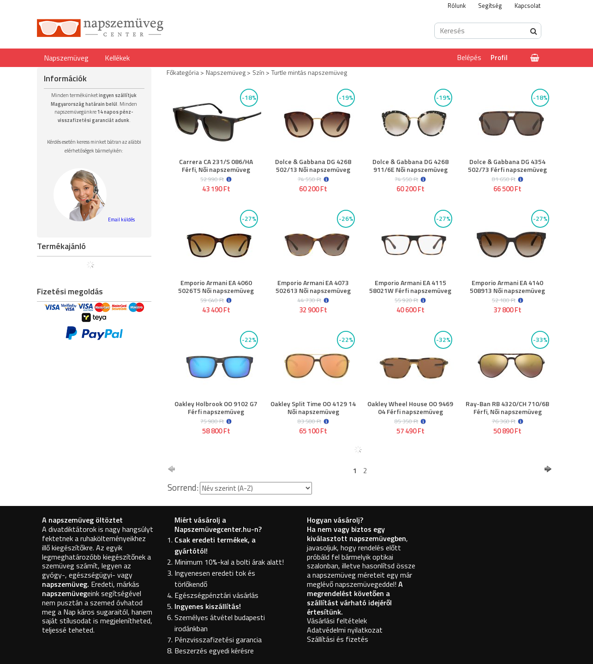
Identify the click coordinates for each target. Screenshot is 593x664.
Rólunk (457, 5)
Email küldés (121, 219)
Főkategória (183, 72)
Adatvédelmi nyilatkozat (345, 629)
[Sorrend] (256, 488)
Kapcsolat (527, 5)
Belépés (469, 57)
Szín (258, 72)
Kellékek (117, 57)
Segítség (490, 5)
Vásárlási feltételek (337, 620)
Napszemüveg (66, 57)
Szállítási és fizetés (337, 639)
